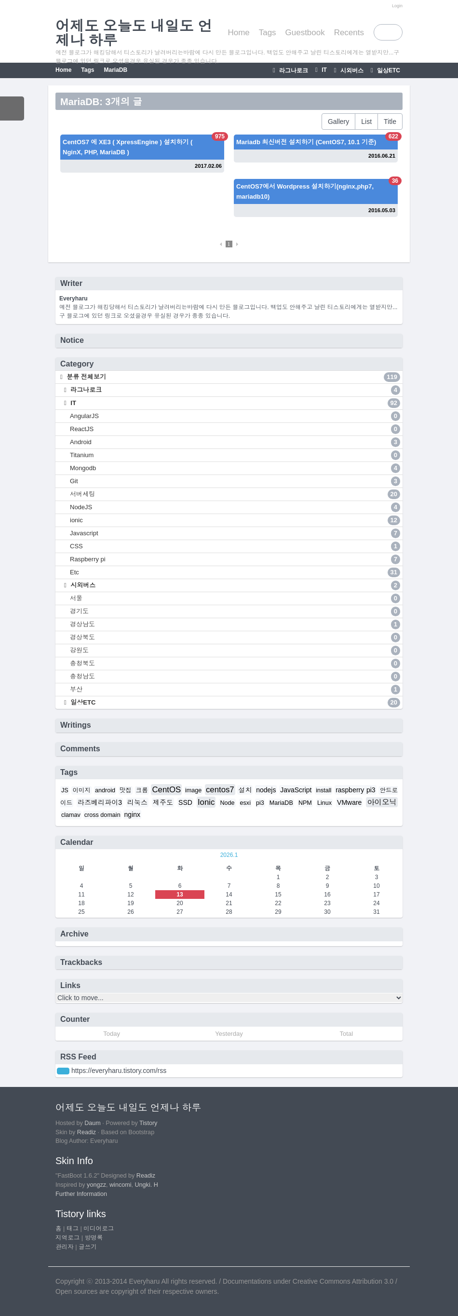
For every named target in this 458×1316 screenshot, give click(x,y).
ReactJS (235, 429)
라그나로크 (293, 70)
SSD (185, 802)
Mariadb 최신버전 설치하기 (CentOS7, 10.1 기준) (306, 142)
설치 (245, 790)
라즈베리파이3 (100, 802)
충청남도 (235, 676)
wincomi (120, 1184)
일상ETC (388, 70)
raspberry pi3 (356, 790)
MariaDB (115, 70)
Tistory (148, 1123)
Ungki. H (146, 1184)
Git (235, 481)
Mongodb (235, 468)
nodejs (266, 790)
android (105, 790)
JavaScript (295, 790)
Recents (349, 32)
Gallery (338, 121)
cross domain (102, 815)
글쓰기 (88, 1247)
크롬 (142, 790)
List (366, 121)
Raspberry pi (235, 559)
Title (390, 121)
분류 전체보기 (232, 377)
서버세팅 (235, 494)
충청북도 (235, 663)
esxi (245, 803)
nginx (132, 814)
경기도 (235, 611)
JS (64, 790)
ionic (235, 520)
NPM (305, 803)
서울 (235, 598)
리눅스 (137, 802)
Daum (92, 1123)
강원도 (235, 650)
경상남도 (235, 624)
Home (238, 32)
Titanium (235, 455)
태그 (73, 1228)
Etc (235, 572)
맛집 (126, 790)
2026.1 (229, 855)
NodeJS (235, 507)
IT (323, 70)
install (323, 790)
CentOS (166, 789)
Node (227, 803)
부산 (235, 689)
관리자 (64, 1247)
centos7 (220, 789)
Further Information (81, 1194)
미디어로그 (98, 1228)
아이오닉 (382, 802)
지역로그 (67, 1238)
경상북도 (235, 637)
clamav (71, 815)
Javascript (235, 533)
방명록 (94, 1238)
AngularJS (235, 416)
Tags (267, 32)
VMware (349, 802)
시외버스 (351, 70)
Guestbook (305, 32)
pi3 (260, 803)
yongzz (96, 1184)
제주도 (163, 802)
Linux (324, 803)
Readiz (86, 1132)
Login (397, 5)
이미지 (81, 790)
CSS (235, 546)
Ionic (206, 802)
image (193, 790)
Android (235, 442)
